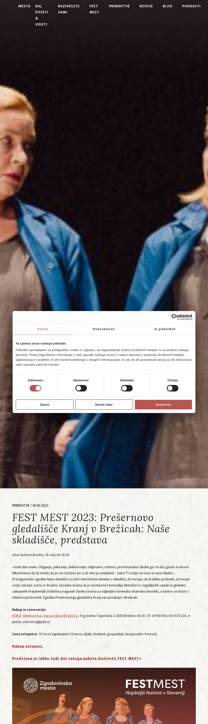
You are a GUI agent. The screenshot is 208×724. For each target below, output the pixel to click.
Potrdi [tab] (43, 329)
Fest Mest (94, 9)
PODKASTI (191, 6)
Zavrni (44, 404)
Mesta (24, 6)
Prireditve (119, 6)
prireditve (20, 506)
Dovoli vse (163, 404)
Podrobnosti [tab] (104, 329)
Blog (167, 6)
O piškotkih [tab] (165, 329)
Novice (146, 6)
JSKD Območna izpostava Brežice (45, 616)
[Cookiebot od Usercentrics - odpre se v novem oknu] (174, 317)
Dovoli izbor (104, 404)
